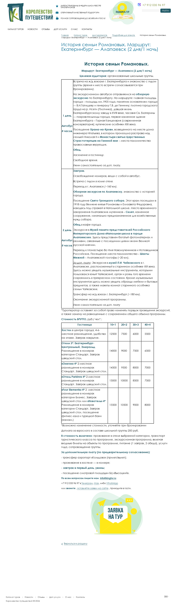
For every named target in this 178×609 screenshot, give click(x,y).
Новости (29, 597)
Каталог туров (13, 597)
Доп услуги (55, 597)
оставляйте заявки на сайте (92, 488)
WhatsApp (112, 483)
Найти (165, 10)
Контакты (80, 597)
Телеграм (87, 483)
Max (96, 483)
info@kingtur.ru (108, 478)
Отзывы (41, 597)
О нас (68, 597)
